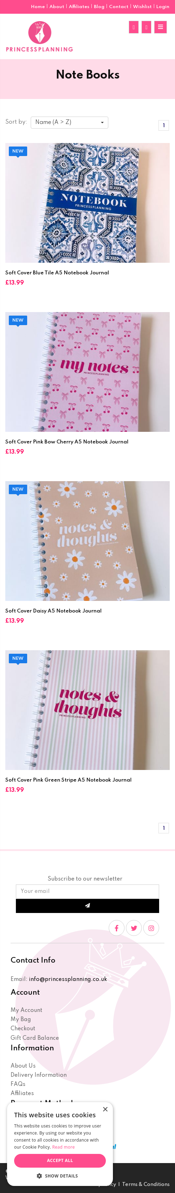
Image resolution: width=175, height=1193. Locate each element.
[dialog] (60, 1144)
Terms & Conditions (146, 1184)
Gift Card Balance (35, 1038)
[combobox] (69, 123)
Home (38, 7)
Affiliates (79, 7)
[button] (60, 1175)
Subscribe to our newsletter (85, 879)
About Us (23, 1066)
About (57, 7)
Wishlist (142, 7)
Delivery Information (39, 1075)
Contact (119, 7)
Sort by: (16, 122)
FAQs (18, 1084)
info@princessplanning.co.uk (68, 979)
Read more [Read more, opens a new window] (63, 1147)
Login (162, 7)
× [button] (105, 1109)
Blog (99, 7)
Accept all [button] (60, 1160)
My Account (26, 1010)
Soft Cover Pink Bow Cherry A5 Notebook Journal (66, 442)
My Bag (21, 1020)
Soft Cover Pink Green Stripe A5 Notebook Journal (68, 780)
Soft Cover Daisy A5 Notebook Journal (53, 611)
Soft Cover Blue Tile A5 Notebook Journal (57, 273)
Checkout (23, 1029)
